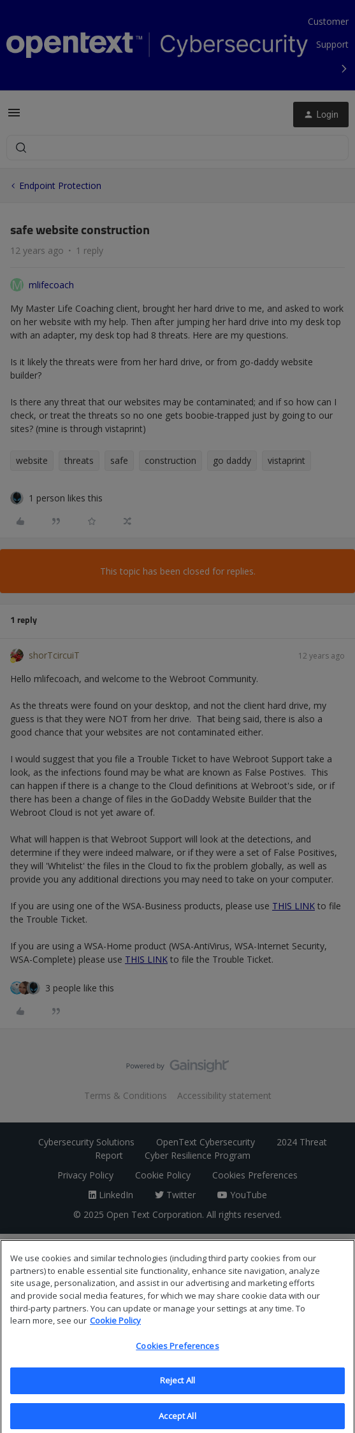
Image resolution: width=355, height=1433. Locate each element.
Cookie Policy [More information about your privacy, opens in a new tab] (115, 1329)
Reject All (177, 1389)
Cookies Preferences (177, 1354)
